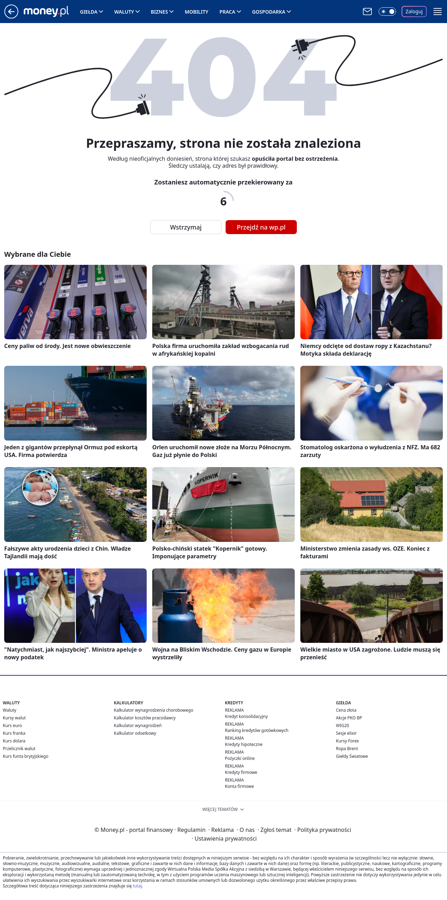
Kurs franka (14, 733)
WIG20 (342, 725)
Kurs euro (12, 725)
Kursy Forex (347, 741)
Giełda (88, 11)
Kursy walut (14, 718)
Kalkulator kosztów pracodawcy (145, 718)
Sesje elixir (346, 733)
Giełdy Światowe (352, 756)
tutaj (137, 886)
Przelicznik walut (19, 749)
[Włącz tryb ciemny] (387, 11)
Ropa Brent (347, 749)
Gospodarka (268, 11)
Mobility (196, 11)
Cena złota (346, 710)
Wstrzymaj (185, 227)
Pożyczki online (240, 758)
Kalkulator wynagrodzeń (138, 725)
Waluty (124, 11)
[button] (437, 11)
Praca (227, 11)
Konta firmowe (239, 786)
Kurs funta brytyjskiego (25, 756)
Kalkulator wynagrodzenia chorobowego (153, 710)
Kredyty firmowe (241, 772)
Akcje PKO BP (349, 718)
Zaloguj (414, 11)
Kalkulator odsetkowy (135, 733)
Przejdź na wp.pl (261, 227)
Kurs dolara (14, 741)
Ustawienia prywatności (224, 838)
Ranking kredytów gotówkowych (256, 730)
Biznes (159, 11)
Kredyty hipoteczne (244, 744)
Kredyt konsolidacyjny (246, 716)
